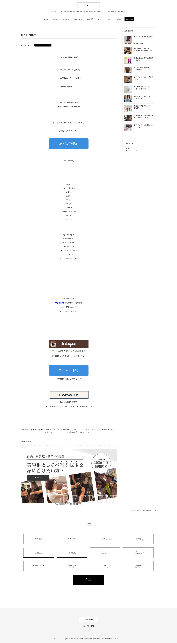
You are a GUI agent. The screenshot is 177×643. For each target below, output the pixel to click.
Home (46, 19)
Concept (55, 19)
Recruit (108, 19)
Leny (38, 552)
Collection (66, 19)
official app (105, 552)
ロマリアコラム (43, 45)
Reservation (129, 19)
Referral (138, 566)
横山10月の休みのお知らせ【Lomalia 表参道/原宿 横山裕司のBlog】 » (95, 445)
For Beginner (72, 566)
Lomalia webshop (138, 552)
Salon (99, 19)
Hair (89, 19)
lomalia (28, 442)
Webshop (118, 19)
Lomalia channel (38, 566)
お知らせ (131, 148)
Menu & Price (78, 19)
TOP (133, 510)
